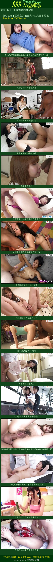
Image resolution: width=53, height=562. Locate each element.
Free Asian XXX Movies (14, 18)
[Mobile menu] (2, 4)
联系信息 (7, 557)
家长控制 (46, 557)
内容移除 (37, 557)
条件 (14, 557)
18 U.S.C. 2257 (24, 557)
